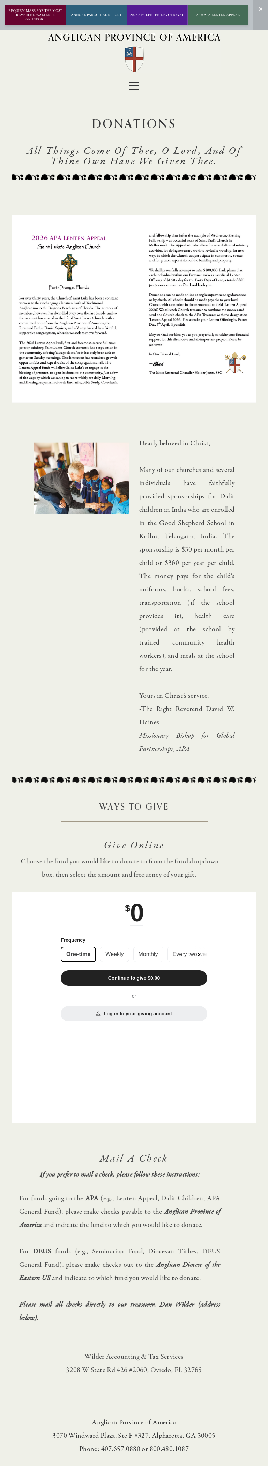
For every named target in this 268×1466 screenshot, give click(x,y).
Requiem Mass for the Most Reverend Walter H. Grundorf (35, 15)
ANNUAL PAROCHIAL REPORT (96, 15)
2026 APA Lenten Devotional (157, 15)
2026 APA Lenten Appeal (218, 15)
